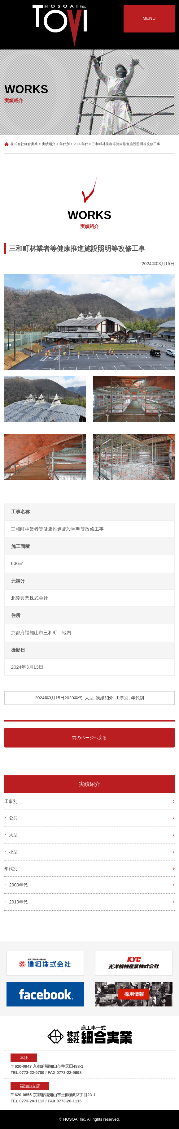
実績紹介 (104, 698)
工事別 (122, 698)
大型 (89, 698)
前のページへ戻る (89, 737)
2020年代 (73, 698)
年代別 (137, 698)
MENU (148, 18)
